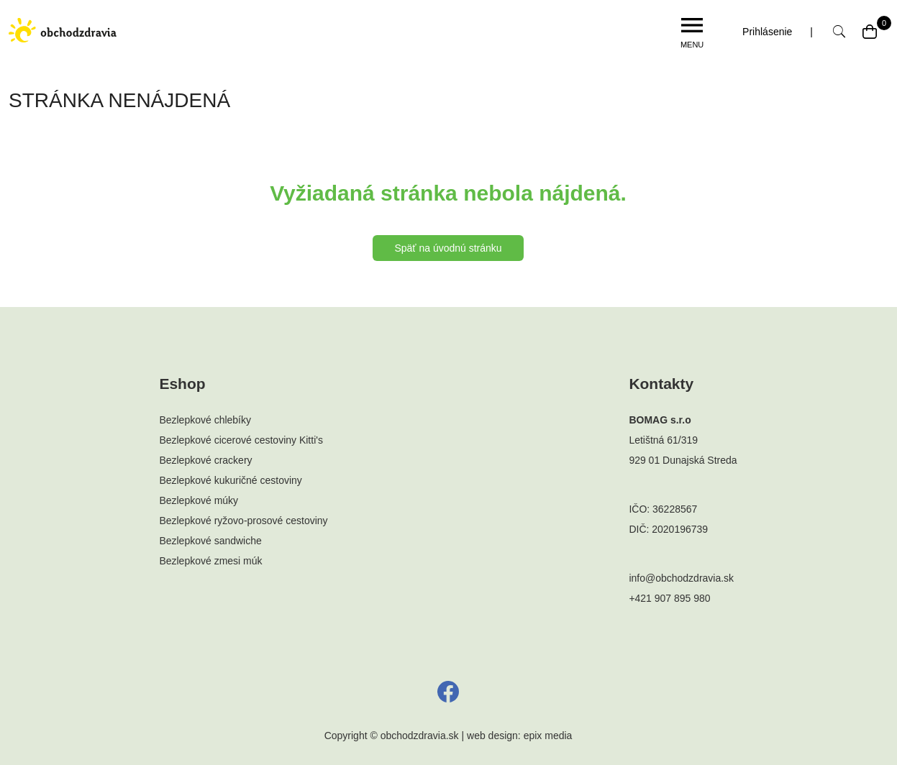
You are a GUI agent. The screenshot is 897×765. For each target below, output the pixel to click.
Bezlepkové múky (198, 500)
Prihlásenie (767, 31)
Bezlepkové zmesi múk (210, 561)
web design (492, 735)
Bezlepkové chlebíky (205, 420)
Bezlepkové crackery (205, 460)
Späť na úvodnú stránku (447, 248)
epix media (548, 735)
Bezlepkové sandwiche (210, 540)
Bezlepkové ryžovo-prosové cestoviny (243, 520)
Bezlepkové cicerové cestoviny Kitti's (241, 440)
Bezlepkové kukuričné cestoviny (230, 480)
